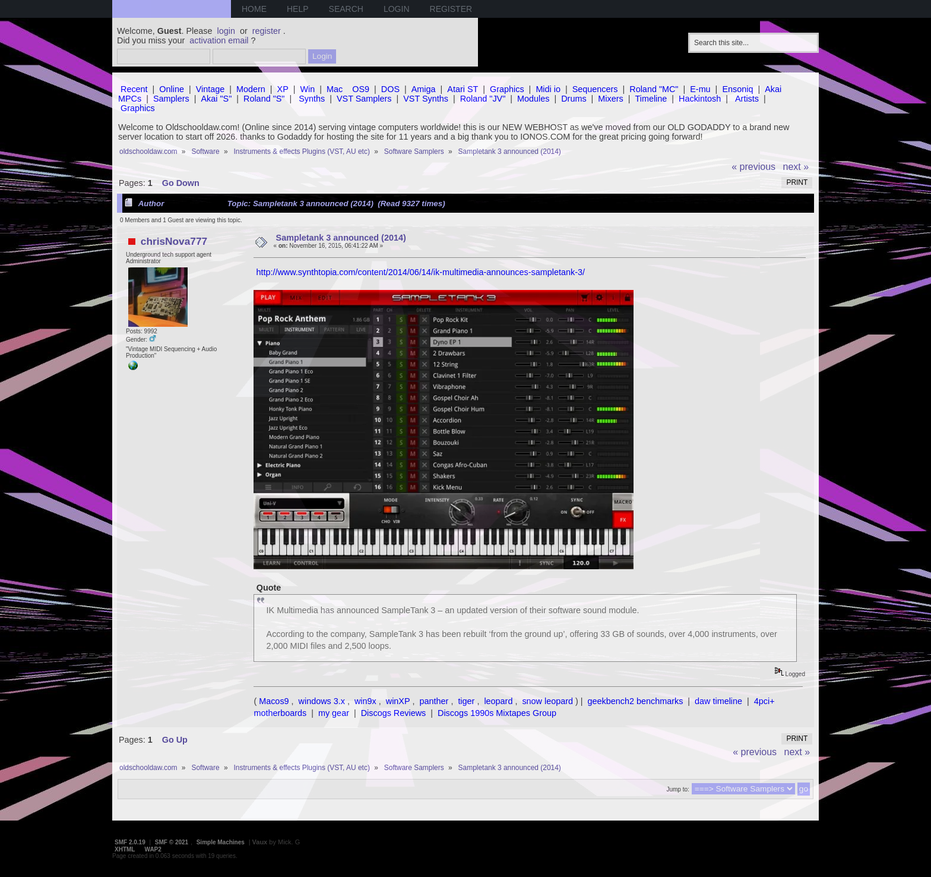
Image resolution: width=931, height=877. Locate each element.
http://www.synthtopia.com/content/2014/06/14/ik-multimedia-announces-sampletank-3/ (420, 272)
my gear (333, 713)
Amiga (423, 89)
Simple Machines (221, 842)
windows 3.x (322, 701)
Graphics (507, 89)
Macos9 (274, 701)
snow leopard (547, 701)
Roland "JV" (483, 98)
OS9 (360, 89)
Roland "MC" (653, 89)
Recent (134, 89)
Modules (533, 98)
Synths (312, 98)
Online (171, 89)
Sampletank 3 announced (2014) (341, 237)
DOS (390, 89)
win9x (365, 701)
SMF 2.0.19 (130, 842)
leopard (498, 701)
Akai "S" (216, 98)
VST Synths (425, 98)
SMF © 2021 (171, 842)
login (226, 31)
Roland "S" (263, 98)
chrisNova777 (174, 241)
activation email (218, 40)
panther (434, 701)
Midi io (548, 89)
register (266, 31)
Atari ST (462, 89)
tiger (466, 701)
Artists (747, 98)
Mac (335, 89)
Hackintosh (700, 98)
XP (283, 89)
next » (796, 167)
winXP (398, 701)
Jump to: (677, 789)
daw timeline (718, 701)
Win (307, 89)
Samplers (171, 98)
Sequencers (595, 89)
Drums (573, 98)
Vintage (210, 89)
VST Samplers (364, 98)
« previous (753, 167)
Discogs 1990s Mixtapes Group (497, 713)
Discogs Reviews (393, 713)
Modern (250, 89)
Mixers (610, 98)
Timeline (651, 98)
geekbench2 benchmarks (635, 701)
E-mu (700, 89)
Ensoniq (737, 89)
